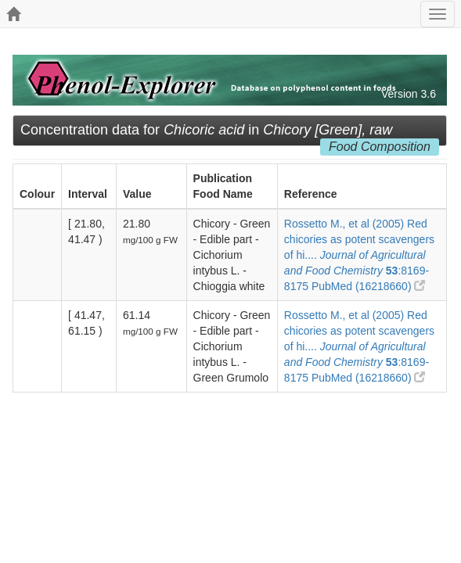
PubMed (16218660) (369, 286)
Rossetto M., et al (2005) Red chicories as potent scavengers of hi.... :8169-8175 (359, 254)
